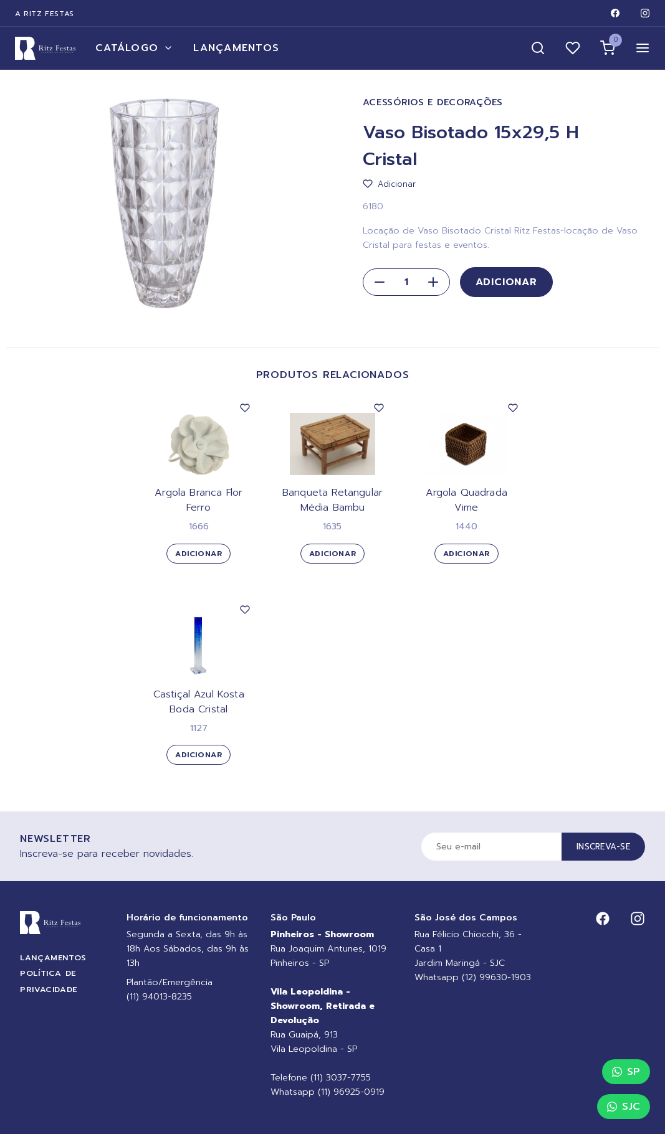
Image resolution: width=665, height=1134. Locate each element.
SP (626, 1071)
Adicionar (506, 282)
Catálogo (134, 47)
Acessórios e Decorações (433, 102)
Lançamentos (236, 47)
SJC (623, 1106)
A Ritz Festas (44, 13)
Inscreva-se (603, 846)
